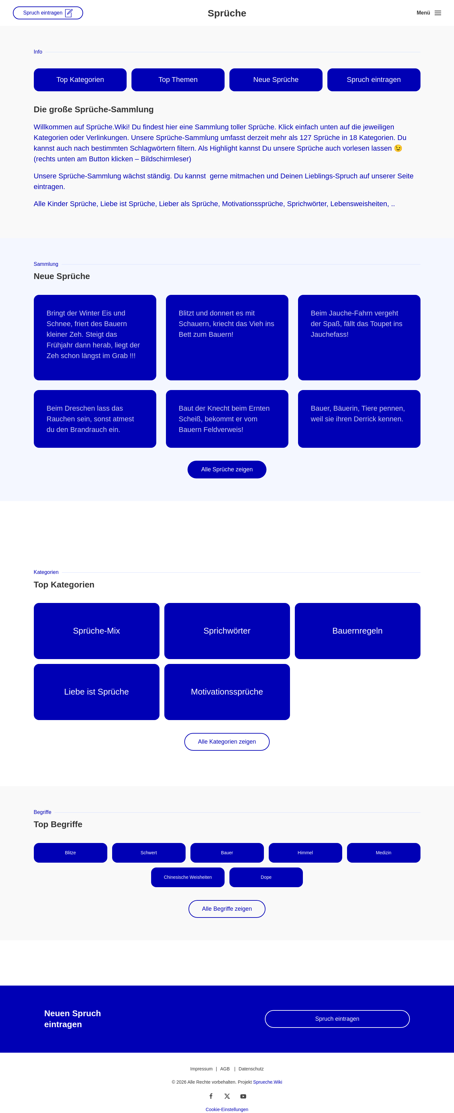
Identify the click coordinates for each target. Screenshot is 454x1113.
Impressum (201, 1068)
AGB (225, 1068)
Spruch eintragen (337, 1019)
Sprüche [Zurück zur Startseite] (227, 13)
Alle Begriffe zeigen (227, 909)
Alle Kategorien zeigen (227, 741)
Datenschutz (251, 1068)
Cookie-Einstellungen (227, 1109)
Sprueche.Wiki (267, 1082)
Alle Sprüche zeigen (227, 469)
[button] (429, 13)
